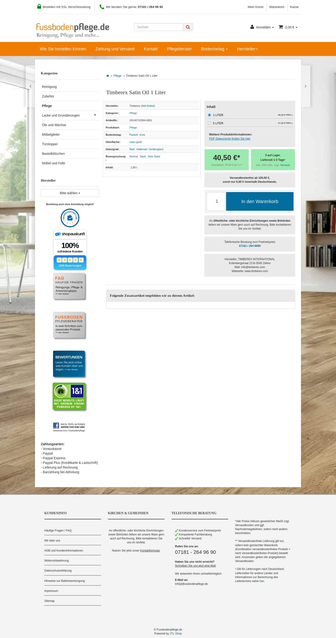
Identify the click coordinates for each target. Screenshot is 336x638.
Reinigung (49, 87)
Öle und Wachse (54, 125)
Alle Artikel (148, 105)
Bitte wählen (70, 193)
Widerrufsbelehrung (56, 560)
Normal (134, 156)
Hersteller (247, 48)
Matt (132, 149)
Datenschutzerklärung (58, 570)
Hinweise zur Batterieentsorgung (64, 581)
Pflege (117, 75)
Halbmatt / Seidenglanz (150, 149)
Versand (285, 165)
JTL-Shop (176, 633)
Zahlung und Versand (115, 49)
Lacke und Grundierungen (70, 115)
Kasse (294, 7)
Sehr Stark (154, 156)
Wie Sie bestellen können (63, 49)
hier (261, 581)
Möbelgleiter (51, 134)
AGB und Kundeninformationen (63, 550)
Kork (142, 134)
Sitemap (49, 601)
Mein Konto (255, 7)
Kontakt (151, 49)
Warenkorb (276, 7)
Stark (143, 156)
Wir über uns (52, 540)
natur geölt (136, 142)
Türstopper (50, 144)
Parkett (134, 134)
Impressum (51, 591)
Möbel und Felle (53, 163)
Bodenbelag (214, 48)
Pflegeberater (179, 49)
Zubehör (48, 96)
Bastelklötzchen (53, 153)
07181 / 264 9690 (250, 246)
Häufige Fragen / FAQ (58, 530)
